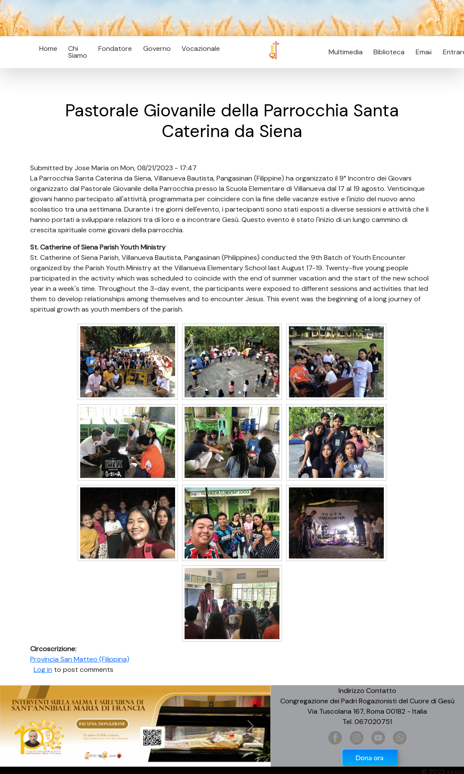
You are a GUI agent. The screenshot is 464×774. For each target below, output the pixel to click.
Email (421, 51)
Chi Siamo (77, 52)
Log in (43, 669)
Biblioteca (388, 51)
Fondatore (115, 48)
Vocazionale (201, 48)
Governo (157, 48)
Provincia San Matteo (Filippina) (79, 659)
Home (48, 48)
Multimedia (346, 51)
